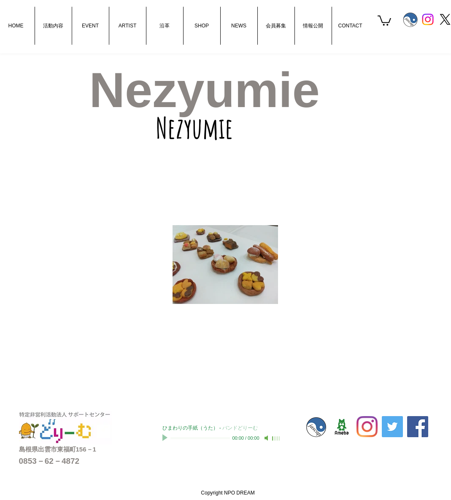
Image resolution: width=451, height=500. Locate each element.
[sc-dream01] (341, 426)
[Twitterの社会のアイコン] (392, 426)
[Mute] (267, 438)
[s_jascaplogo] (410, 19)
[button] (384, 20)
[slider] (276, 438)
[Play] (165, 438)
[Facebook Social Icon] (417, 426)
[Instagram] (427, 19)
